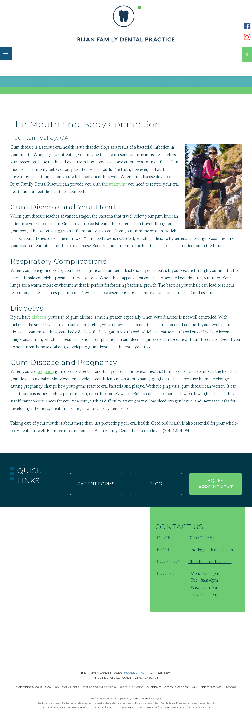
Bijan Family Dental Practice (71, 687)
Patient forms (96, 484)
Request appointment (215, 484)
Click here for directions (210, 561)
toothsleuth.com (136, 672)
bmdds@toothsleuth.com (210, 549)
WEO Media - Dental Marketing (121, 687)
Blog (155, 484)
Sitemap (230, 687)
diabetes (39, 316)
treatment (118, 183)
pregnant (45, 371)
